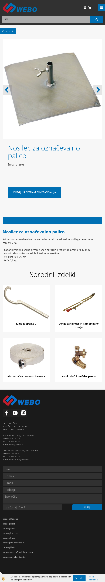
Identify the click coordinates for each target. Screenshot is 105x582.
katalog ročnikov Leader (14, 556)
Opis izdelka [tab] (52, 220)
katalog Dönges (10, 518)
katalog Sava (9, 537)
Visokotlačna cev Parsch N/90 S (26, 376)
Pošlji (87, 507)
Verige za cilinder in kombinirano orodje (79, 325)
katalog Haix (9, 547)
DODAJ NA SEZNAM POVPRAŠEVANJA (34, 192)
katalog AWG (9, 528)
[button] (97, 90)
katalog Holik (9, 523)
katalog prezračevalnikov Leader (18, 552)
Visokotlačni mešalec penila (79, 376)
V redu (79, 578)
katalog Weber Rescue (13, 542)
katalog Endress (10, 533)
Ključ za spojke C (26, 323)
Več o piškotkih (93, 578)
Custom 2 (7, 31)
